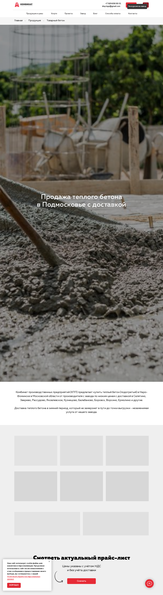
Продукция (34, 20)
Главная (18, 20)
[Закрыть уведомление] (49, 561)
